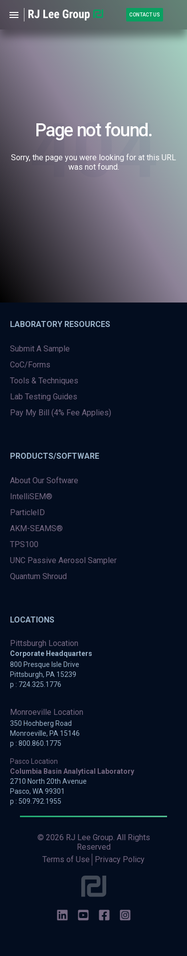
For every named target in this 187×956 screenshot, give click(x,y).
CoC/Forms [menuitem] (30, 364)
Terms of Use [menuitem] (66, 859)
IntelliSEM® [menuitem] (31, 496)
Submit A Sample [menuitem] (40, 348)
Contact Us (144, 14)
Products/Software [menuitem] (54, 456)
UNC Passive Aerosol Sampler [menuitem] (63, 560)
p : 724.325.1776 (35, 684)
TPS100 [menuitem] (24, 544)
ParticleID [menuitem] (27, 512)
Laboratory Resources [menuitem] (60, 324)
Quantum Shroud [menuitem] (38, 576)
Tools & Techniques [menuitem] (44, 380)
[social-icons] (62, 916)
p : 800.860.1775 (35, 743)
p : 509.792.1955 (35, 801)
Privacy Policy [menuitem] (120, 859)
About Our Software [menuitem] (44, 480)
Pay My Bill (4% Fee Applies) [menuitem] (60, 412)
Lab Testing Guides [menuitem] (43, 396)
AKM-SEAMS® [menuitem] (36, 528)
